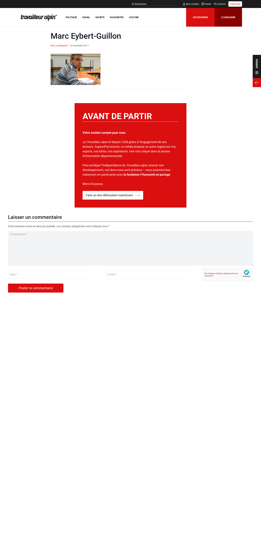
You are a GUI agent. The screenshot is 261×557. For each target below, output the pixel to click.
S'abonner (235, 4)
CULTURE (134, 17)
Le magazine (228, 17)
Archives (220, 4)
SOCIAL (86, 17)
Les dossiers (200, 17)
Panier (206, 4)
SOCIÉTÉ (100, 17)
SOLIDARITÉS (117, 17)
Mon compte (191, 4)
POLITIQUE (71, 17)
